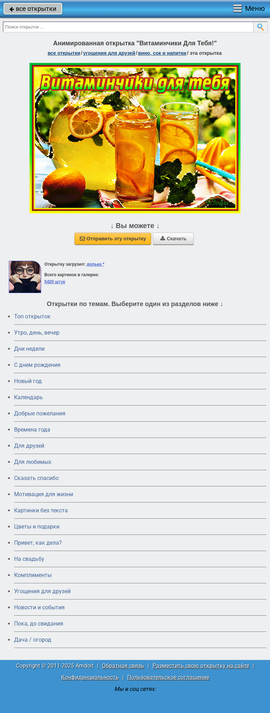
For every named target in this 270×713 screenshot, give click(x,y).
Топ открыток (32, 316)
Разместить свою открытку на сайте (201, 665)
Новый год (28, 381)
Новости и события (39, 607)
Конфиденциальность (90, 677)
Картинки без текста (41, 510)
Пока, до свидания (38, 623)
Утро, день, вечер (36, 332)
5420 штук (54, 281)
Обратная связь (123, 665)
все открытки (32, 8)
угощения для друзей (109, 53)
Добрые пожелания (39, 413)
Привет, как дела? (38, 542)
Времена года (32, 429)
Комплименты (33, 575)
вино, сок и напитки (162, 53)
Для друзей (29, 445)
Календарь (28, 397)
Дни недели (29, 348)
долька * (95, 264)
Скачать (173, 238)
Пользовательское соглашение (168, 677)
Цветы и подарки (36, 526)
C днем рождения (37, 365)
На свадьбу (29, 559)
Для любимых (32, 462)
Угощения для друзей (42, 591)
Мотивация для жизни (43, 494)
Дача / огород (32, 639)
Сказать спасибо (36, 478)
